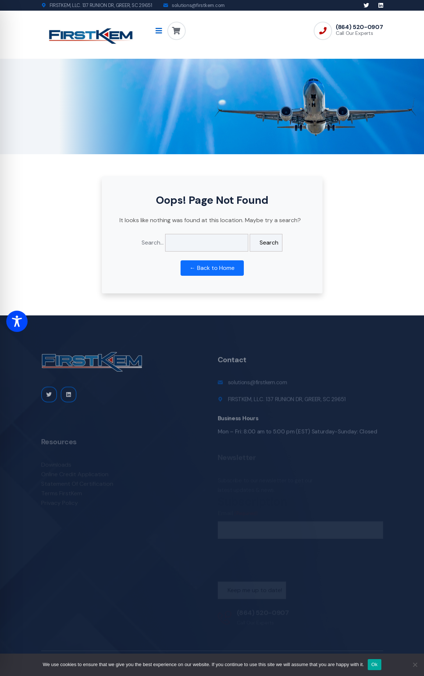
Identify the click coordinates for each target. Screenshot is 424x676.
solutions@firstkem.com (198, 5)
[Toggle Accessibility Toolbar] (17, 321)
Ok (374, 664)
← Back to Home (212, 268)
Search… (153, 242)
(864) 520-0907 (359, 27)
